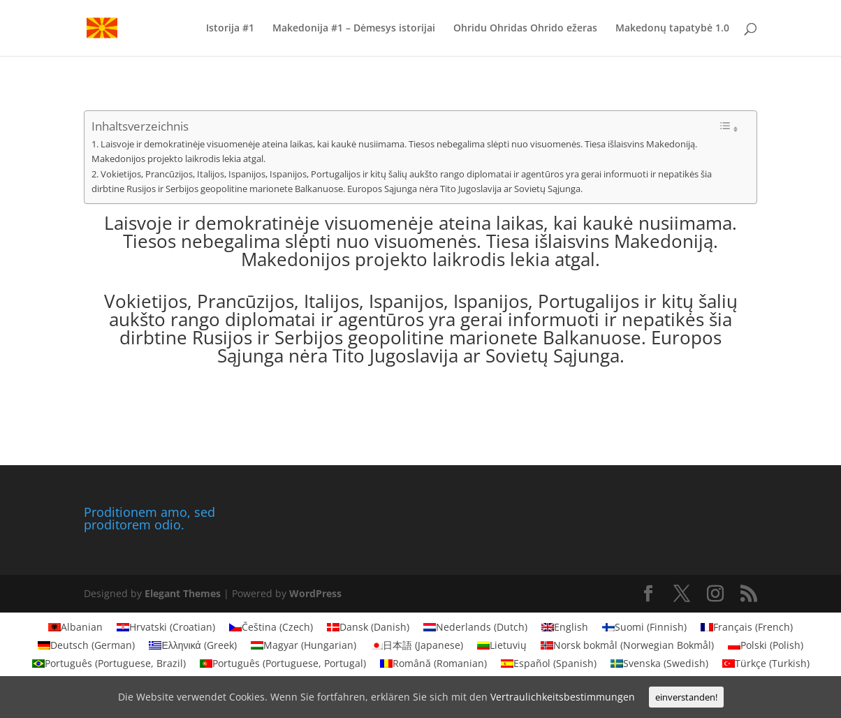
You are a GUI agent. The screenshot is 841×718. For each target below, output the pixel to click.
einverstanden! (686, 697)
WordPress (315, 593)
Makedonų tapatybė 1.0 (672, 28)
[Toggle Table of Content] (729, 127)
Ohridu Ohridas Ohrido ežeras (525, 28)
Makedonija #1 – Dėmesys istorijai (353, 28)
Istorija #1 (230, 28)
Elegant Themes (183, 593)
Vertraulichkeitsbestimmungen (562, 696)
